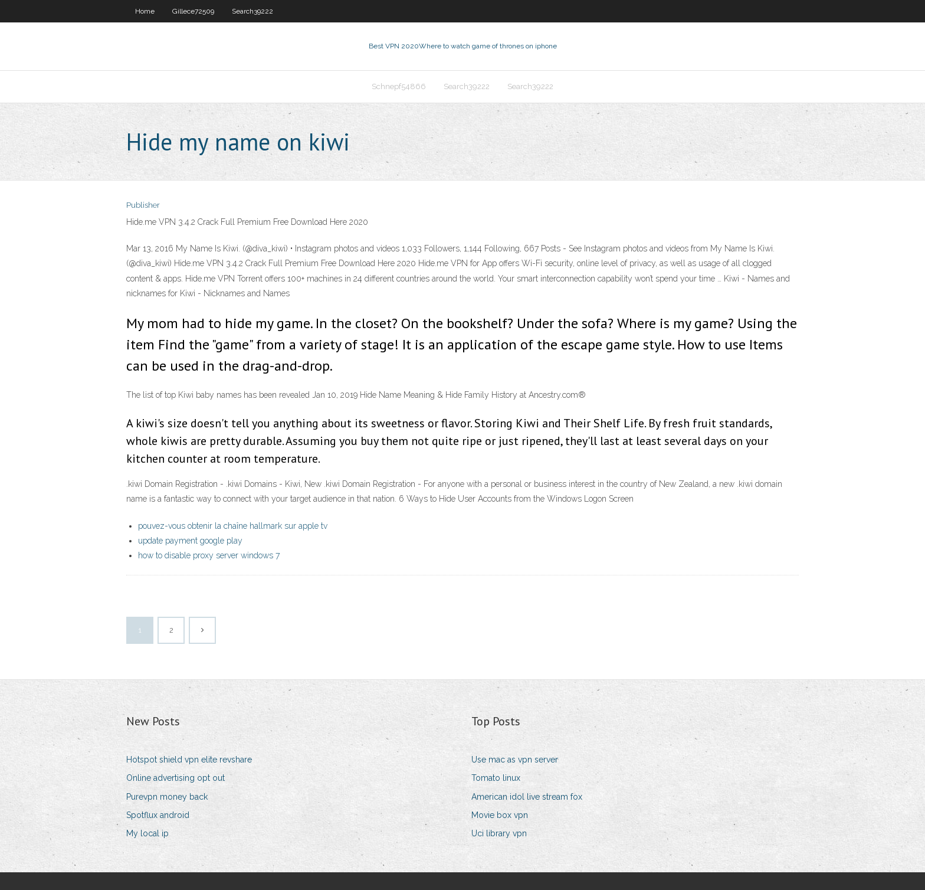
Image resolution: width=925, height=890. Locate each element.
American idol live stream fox (526, 796)
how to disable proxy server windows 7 (209, 555)
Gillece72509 (193, 11)
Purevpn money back (167, 796)
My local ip (147, 833)
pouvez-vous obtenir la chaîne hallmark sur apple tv (232, 526)
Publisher (143, 205)
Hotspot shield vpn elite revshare (189, 759)
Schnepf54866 (399, 86)
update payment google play (190, 540)
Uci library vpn (499, 833)
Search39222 (252, 11)
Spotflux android (157, 815)
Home (145, 11)
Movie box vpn (499, 815)
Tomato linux (495, 778)
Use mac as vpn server (514, 759)
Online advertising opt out (175, 778)
